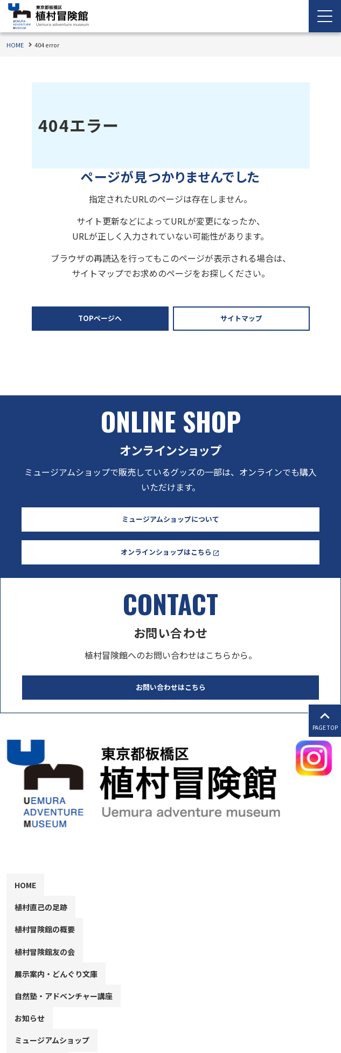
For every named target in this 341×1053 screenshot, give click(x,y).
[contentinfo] (170, 883)
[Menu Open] (325, 16)
